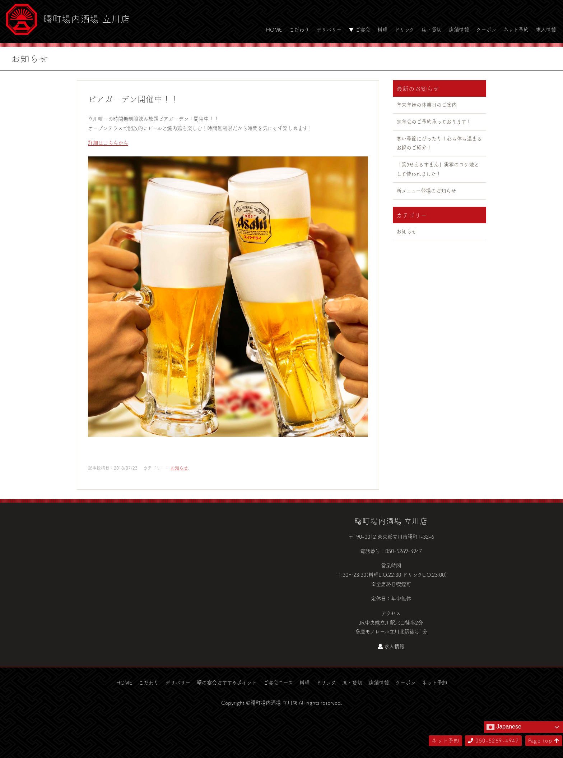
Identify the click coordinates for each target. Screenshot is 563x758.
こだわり (299, 29)
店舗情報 (459, 29)
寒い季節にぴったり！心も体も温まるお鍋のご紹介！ (439, 143)
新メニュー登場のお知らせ (426, 190)
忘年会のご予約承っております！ (433, 121)
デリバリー (328, 29)
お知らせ (179, 468)
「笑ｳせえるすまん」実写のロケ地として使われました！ (437, 169)
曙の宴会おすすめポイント (227, 682)
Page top (543, 740)
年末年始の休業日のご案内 (426, 104)
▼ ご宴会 (359, 29)
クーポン (486, 29)
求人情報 (546, 29)
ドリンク (404, 29)
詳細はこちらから (108, 142)
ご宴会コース (278, 682)
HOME (274, 29)
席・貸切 (432, 29)
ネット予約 (516, 29)
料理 (382, 29)
